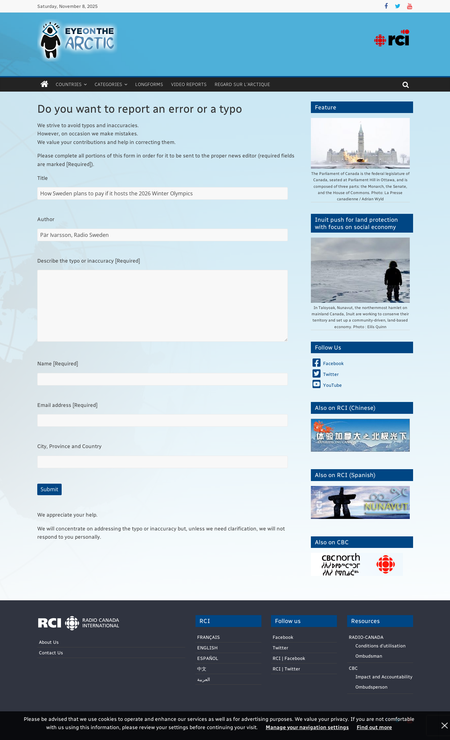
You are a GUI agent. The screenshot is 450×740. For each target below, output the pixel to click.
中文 (201, 668)
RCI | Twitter (286, 668)
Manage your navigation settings (307, 727)
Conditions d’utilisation (380, 645)
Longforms (149, 84)
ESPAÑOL (207, 658)
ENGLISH (207, 647)
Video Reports (189, 84)
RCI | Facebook (289, 658)
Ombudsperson (371, 687)
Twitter (280, 647)
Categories (108, 84)
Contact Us (51, 652)
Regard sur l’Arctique (242, 84)
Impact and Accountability (383, 676)
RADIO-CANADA (366, 637)
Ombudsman (368, 656)
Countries (69, 84)
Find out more (374, 727)
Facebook (283, 637)
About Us (49, 642)
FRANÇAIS (208, 637)
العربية (203, 679)
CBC (353, 668)
